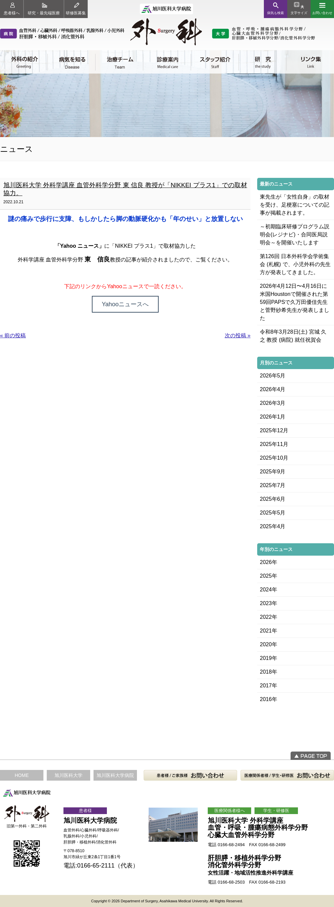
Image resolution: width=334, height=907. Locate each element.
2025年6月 (273, 499)
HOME (22, 775)
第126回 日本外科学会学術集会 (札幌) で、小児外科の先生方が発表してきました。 (295, 264)
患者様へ (12, 9)
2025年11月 (274, 444)
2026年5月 (273, 375)
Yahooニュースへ (125, 304)
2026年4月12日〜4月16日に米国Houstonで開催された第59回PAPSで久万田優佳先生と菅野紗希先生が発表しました (294, 302)
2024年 (268, 589)
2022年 (268, 617)
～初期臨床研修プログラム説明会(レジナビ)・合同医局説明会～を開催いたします (294, 234)
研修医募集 (76, 9)
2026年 (268, 562)
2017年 (268, 685)
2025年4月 (273, 526)
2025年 (268, 576)
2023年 (268, 603)
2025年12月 (274, 430)
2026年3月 (273, 403)
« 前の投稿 (13, 335)
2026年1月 (273, 417)
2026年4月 (273, 389)
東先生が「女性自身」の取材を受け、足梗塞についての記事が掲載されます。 (294, 205)
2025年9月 (273, 471)
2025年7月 (273, 485)
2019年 (268, 658)
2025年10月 (274, 458)
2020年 (268, 644)
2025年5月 (273, 513)
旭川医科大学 (68, 775)
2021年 (268, 631)
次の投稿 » (238, 335)
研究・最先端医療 (44, 9)
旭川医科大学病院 (115, 775)
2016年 (268, 699)
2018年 (268, 672)
